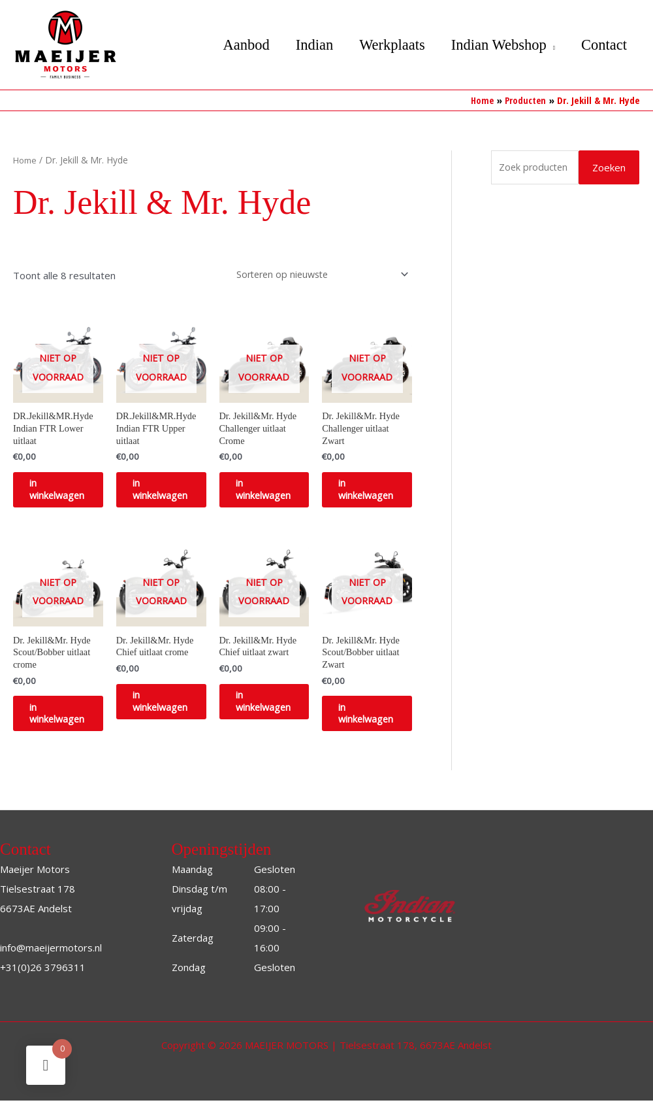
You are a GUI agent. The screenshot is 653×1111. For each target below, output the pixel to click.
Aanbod (231, 45)
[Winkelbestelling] (315, 273)
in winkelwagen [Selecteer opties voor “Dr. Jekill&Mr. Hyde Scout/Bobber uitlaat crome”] (68, 722)
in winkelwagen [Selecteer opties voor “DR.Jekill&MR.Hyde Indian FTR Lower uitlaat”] (68, 492)
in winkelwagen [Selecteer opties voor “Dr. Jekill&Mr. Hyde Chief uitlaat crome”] (171, 709)
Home (26, 159)
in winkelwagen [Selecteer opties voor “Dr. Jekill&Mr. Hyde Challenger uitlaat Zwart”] (377, 492)
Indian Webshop (493, 45)
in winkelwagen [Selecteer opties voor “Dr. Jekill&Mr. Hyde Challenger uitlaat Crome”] (274, 492)
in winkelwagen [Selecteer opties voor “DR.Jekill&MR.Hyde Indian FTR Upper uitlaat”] (171, 492)
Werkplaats (384, 45)
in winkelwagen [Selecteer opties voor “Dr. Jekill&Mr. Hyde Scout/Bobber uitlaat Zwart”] (377, 722)
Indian (302, 45)
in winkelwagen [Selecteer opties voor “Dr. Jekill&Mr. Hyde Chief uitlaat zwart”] (274, 709)
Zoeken (609, 167)
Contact (603, 45)
